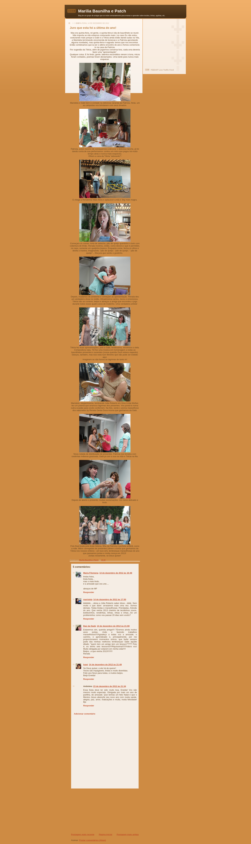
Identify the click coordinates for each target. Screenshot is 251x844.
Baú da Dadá (89, 626)
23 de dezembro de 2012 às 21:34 (109, 686)
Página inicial (105, 834)
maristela (87, 599)
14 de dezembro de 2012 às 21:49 (105, 664)
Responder (88, 592)
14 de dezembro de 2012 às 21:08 (113, 626)
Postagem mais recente (82, 834)
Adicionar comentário (84, 714)
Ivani (85, 664)
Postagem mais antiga (128, 834)
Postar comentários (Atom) (92, 840)
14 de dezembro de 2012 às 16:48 (115, 573)
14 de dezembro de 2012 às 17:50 (109, 599)
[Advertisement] (90, 811)
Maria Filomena (90, 573)
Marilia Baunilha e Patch (102, 11)
